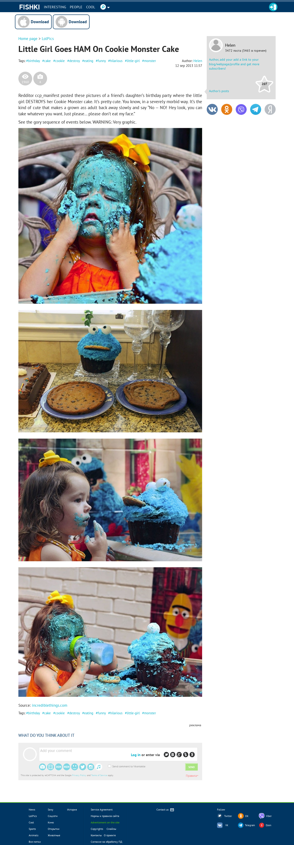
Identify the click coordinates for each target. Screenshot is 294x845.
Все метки (35, 841)
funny (102, 61)
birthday (34, 61)
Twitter (228, 816)
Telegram (250, 825)
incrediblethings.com (49, 705)
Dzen (268, 825)
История (72, 809)
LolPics (48, 38)
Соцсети (53, 816)
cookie (60, 61)
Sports (32, 829)
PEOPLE (76, 7)
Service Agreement (102, 809)
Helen (230, 45)
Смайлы (111, 829)
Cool (90, 7)
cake (47, 61)
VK (226, 825)
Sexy (50, 809)
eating (88, 61)
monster (150, 61)
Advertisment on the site (105, 822)
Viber (269, 816)
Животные (54, 835)
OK (247, 816)
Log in (136, 754)
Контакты (96, 835)
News (32, 809)
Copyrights (97, 829)
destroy (74, 61)
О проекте (110, 835)
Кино (51, 822)
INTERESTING (55, 7)
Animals (33, 835)
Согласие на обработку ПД (106, 841)
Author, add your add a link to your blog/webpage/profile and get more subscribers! (234, 64)
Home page (27, 38)
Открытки (53, 829)
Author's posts (219, 91)
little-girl (133, 61)
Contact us (165, 810)
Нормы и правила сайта (105, 816)
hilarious (116, 61)
